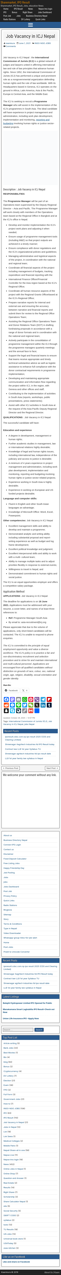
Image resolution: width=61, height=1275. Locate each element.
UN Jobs (8, 1234)
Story (6, 919)
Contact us (9, 849)
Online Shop (9, 1173)
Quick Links (40, 19)
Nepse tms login (45, 9)
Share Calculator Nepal (14, 1201)
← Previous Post (10, 768)
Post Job (7, 16)
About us (8, 835)
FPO (6, 1090)
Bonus (14, 12)
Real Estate (9, 1183)
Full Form (8, 1094)
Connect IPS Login (12, 844)
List (5, 1131)
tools (6, 1224)
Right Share (27, 12)
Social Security (11, 1211)
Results (7, 1187)
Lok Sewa (8, 1136)
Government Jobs (12, 1099)
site (5, 1206)
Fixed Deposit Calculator (15, 858)
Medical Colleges (12, 1141)
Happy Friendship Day (14, 868)
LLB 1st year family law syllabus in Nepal (24, 758)
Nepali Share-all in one (14, 1150)
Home (5, 9)
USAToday (8, 1243)
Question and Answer (14, 1178)
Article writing (10, 1043)
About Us (48, 1272)
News (30, 9)
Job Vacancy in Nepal (14, 1122)
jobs (6, 882)
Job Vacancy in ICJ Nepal (30, 36)
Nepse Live (9, 1155)
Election (7, 1080)
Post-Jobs (8, 947)
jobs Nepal (29, 724)
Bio (5, 1057)
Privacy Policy (10, 896)
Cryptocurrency (11, 1071)
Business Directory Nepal (36, 16)
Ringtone (8, 910)
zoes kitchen (9, 1248)
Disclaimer (8, 854)
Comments (11, 46)
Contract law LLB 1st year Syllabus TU (23, 749)
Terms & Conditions (13, 924)
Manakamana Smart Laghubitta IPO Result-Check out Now (28, 1011)
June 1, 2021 (24, 43)
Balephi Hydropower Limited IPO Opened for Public (27, 1003)
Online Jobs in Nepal (13, 1169)
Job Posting (9, 872)
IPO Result (18, 9)
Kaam (56, 1272)
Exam (6, 1085)
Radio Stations (9, 19)
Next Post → (52, 768)
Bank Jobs (8, 1048)
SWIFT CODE (10, 1215)
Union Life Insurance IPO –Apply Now (21, 1018)
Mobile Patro (9, 1145)
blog (6, 1062)
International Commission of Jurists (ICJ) (28, 721)
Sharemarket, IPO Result (15, 2)
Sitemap (7, 914)
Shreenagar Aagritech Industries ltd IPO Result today (29, 744)
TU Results (9, 1229)
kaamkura (10, 43)
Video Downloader (12, 933)
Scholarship (9, 1197)
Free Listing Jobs (12, 863)
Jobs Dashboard (45, 12)
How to (7, 1103)
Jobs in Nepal (10, 1127)
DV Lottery (25, 19)
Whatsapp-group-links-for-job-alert (20, 937)
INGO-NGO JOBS (42, 43)
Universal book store (13, 1238)
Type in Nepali (10, 928)
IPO (4, 12)
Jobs (18, 16)
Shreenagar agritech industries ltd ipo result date (28, 753)
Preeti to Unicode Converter (17, 952)
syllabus (7, 1220)
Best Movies (9, 1052)
